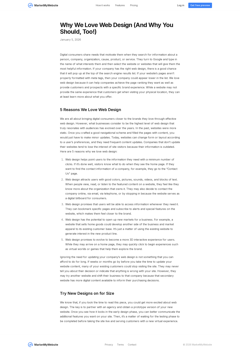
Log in (180, 5)
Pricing (134, 5)
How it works (103, 5)
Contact (132, 344)
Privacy (109, 344)
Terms (120, 344)
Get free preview (200, 5)
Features (120, 5)
